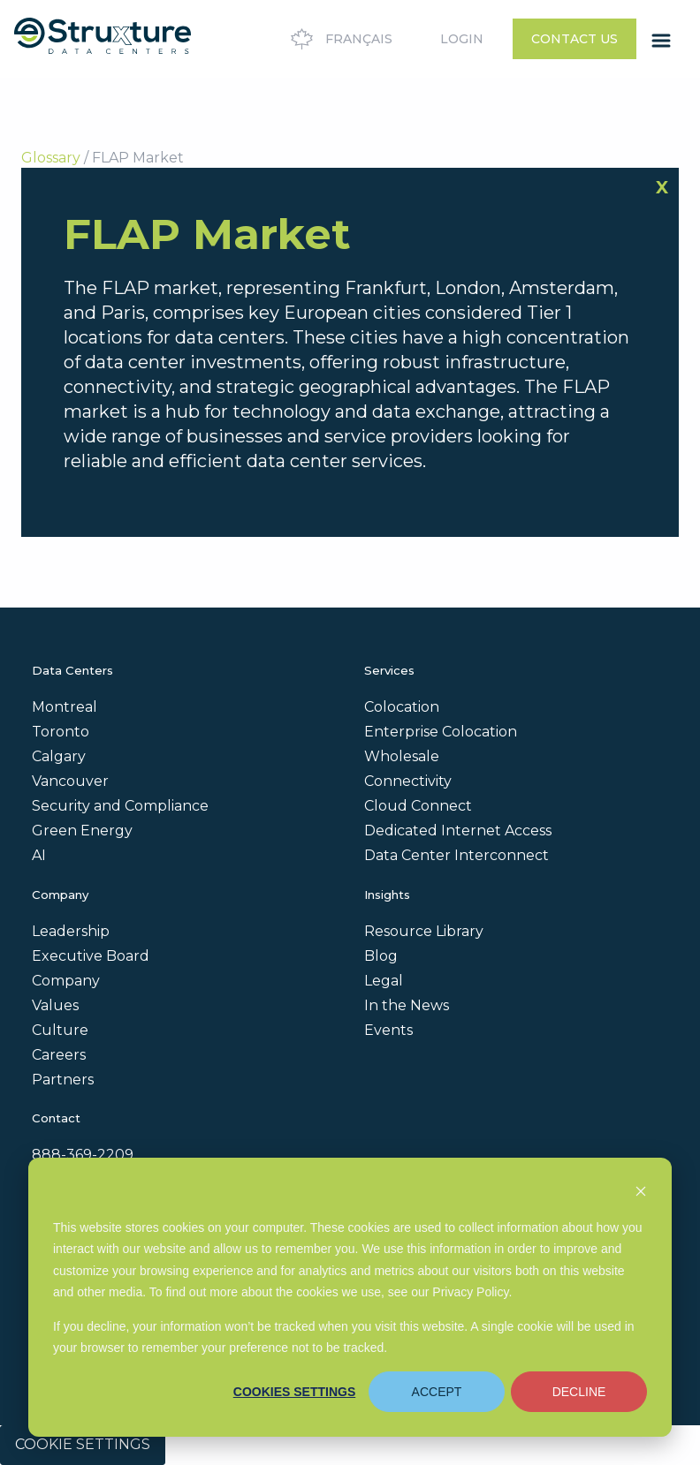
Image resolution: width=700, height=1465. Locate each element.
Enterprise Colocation (440, 731)
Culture (60, 1030)
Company (66, 980)
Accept (437, 1392)
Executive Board (90, 956)
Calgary (59, 756)
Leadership (71, 931)
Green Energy (82, 830)
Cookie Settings (82, 1444)
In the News (406, 1005)
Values (55, 1005)
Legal (383, 980)
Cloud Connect (418, 805)
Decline (579, 1392)
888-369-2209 (82, 1154)
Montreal (64, 707)
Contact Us (574, 39)
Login (461, 39)
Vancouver (70, 781)
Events (388, 1030)
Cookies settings (294, 1392)
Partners (63, 1079)
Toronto (60, 731)
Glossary (50, 157)
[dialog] (350, 1297)
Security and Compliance (120, 805)
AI (39, 855)
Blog (381, 956)
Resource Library (423, 931)
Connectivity (408, 781)
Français (338, 38)
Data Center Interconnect (456, 855)
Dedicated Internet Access (458, 830)
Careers (59, 1054)
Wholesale (401, 756)
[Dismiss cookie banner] (641, 1193)
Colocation (401, 707)
